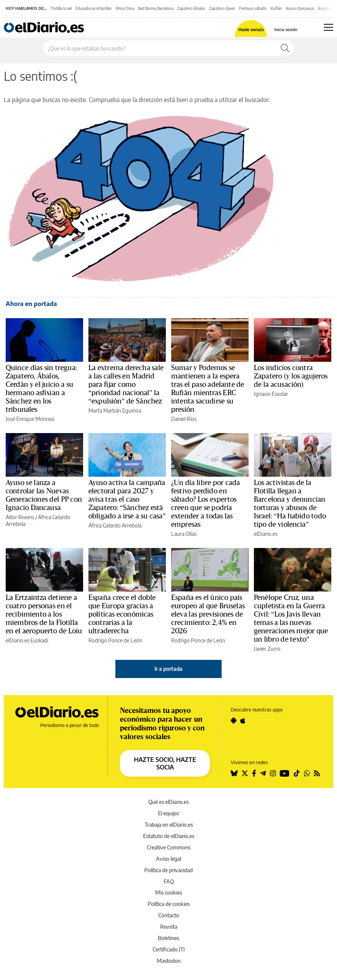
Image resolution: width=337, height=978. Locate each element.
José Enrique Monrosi (30, 419)
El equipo (168, 813)
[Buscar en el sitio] (160, 48)
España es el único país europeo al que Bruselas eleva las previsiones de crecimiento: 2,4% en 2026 (208, 614)
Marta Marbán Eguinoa (114, 410)
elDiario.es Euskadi (27, 640)
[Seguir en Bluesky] (234, 773)
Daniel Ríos (184, 419)
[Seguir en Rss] (317, 773)
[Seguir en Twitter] (244, 773)
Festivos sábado (253, 8)
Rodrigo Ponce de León (115, 640)
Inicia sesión (285, 29)
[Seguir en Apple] (243, 720)
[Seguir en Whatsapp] (307, 773)
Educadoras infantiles (94, 8)
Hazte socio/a (251, 29)
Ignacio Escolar (271, 394)
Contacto (168, 915)
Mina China (125, 8)
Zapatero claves (222, 8)
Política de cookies (169, 904)
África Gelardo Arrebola (115, 525)
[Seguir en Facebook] (254, 773)
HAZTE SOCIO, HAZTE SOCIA (165, 763)
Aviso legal (168, 859)
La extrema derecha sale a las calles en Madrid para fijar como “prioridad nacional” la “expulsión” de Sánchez (126, 384)
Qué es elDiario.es (168, 802)
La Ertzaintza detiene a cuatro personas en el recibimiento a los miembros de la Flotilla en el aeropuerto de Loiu (44, 614)
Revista (168, 926)
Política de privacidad (168, 870)
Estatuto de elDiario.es (168, 836)
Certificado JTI (169, 949)
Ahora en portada (31, 304)
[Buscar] (285, 48)
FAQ (169, 881)
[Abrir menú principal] (328, 27)
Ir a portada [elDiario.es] (168, 669)
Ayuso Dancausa (300, 8)
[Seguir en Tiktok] (296, 773)
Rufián (276, 8)
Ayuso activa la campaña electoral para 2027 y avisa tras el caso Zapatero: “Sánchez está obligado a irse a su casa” (126, 499)
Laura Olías (184, 534)
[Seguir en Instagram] (273, 773)
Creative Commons (169, 847)
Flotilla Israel (61, 8)
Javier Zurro (267, 648)
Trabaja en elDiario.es (169, 824)
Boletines (168, 938)
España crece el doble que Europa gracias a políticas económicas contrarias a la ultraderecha (122, 614)
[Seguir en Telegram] (263, 773)
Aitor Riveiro (20, 517)
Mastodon (169, 961)
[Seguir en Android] (233, 720)
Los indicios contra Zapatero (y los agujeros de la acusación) (291, 376)
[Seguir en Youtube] (285, 773)
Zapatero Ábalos (191, 8)
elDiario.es (265, 534)
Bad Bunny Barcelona (155, 8)
